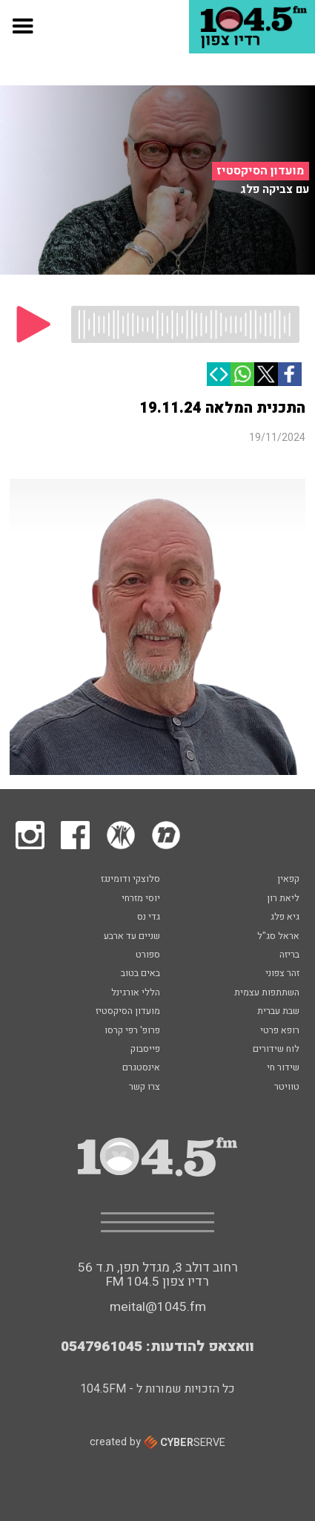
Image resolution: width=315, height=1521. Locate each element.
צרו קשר (144, 1087)
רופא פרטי (279, 1031)
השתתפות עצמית (266, 993)
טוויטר (286, 1087)
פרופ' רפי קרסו (132, 1031)
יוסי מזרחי (141, 899)
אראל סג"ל (278, 937)
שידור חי (283, 1068)
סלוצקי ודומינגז (130, 879)
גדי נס (148, 917)
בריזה (289, 955)
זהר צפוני (282, 974)
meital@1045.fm (158, 1307)
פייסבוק (145, 1049)
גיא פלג (285, 917)
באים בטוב (140, 974)
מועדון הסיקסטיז (260, 171)
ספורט (148, 955)
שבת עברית (278, 1012)
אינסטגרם (141, 1068)
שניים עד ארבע (132, 937)
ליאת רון (283, 899)
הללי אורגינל (135, 993)
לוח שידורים (276, 1049)
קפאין (288, 879)
